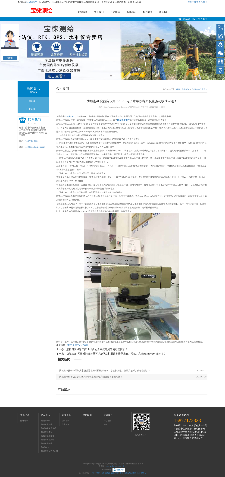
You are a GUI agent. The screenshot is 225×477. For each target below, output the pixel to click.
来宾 (130, 473)
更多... (143, 473)
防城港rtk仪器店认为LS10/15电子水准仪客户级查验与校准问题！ (199, 89)
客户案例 (147, 12)
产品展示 (115, 12)
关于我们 (99, 12)
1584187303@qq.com (35, 147)
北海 (102, 473)
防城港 (108, 473)
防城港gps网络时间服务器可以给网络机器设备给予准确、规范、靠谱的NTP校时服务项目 (116, 353)
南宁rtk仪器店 (81, 345)
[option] (112, 50)
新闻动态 (131, 12)
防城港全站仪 (46, 424)
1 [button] (111, 76)
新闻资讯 (66, 415)
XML (106, 424)
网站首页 (83, 12)
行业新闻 (30, 109)
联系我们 (164, 12)
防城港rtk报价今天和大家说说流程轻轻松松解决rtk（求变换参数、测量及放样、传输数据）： (104, 370)
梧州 (134, 473)
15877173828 (199, 19)
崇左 (126, 473)
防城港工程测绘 (47, 440)
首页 (178, 89)
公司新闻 (30, 101)
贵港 (121, 473)
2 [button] (114, 76)
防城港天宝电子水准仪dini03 (49, 451)
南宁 (94, 473)
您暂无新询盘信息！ (197, 2)
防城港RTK (45, 421)
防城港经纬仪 (46, 443)
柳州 (117, 473)
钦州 (98, 473)
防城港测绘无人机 (48, 428)
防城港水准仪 (46, 432)
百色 (113, 473)
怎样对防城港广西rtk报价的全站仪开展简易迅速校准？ (97, 349)
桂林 (139, 473)
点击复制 (112, 463)
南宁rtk (70, 345)
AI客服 (10, 58)
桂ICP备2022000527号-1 (116, 466)
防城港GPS (31, 2)
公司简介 (24, 421)
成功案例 (87, 415)
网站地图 (107, 421)
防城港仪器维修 (47, 436)
